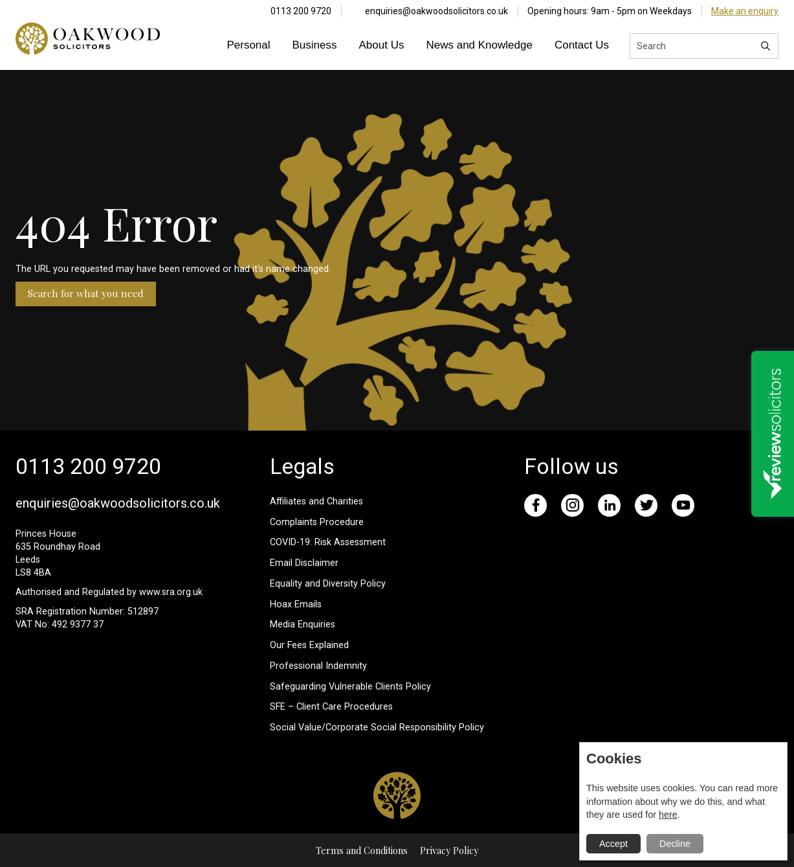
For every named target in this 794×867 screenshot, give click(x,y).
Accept (613, 844)
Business (314, 45)
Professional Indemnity (318, 665)
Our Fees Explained (309, 645)
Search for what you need (86, 293)
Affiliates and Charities (316, 501)
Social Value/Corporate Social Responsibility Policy (377, 727)
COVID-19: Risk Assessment (328, 542)
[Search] (765, 46)
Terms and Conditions (362, 850)
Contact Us (582, 45)
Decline (674, 844)
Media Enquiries (302, 624)
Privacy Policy (449, 850)
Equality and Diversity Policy (328, 583)
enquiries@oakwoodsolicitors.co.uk (436, 11)
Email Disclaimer (304, 563)
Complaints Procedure (317, 522)
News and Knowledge (479, 45)
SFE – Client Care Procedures (331, 706)
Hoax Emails (296, 604)
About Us (381, 45)
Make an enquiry (744, 11)
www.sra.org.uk (171, 592)
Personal (248, 45)
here (668, 814)
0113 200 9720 (300, 11)
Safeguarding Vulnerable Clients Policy (350, 686)
